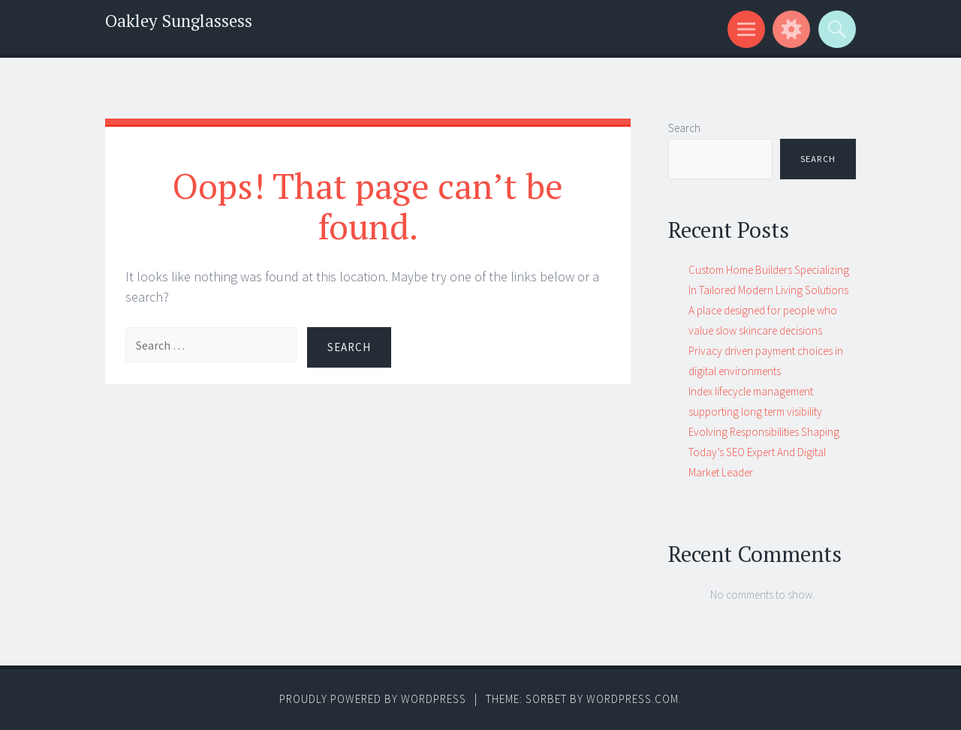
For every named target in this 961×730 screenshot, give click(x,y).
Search (684, 128)
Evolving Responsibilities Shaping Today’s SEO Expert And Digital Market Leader (763, 452)
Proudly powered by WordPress (372, 699)
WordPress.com (632, 699)
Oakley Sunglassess (178, 20)
